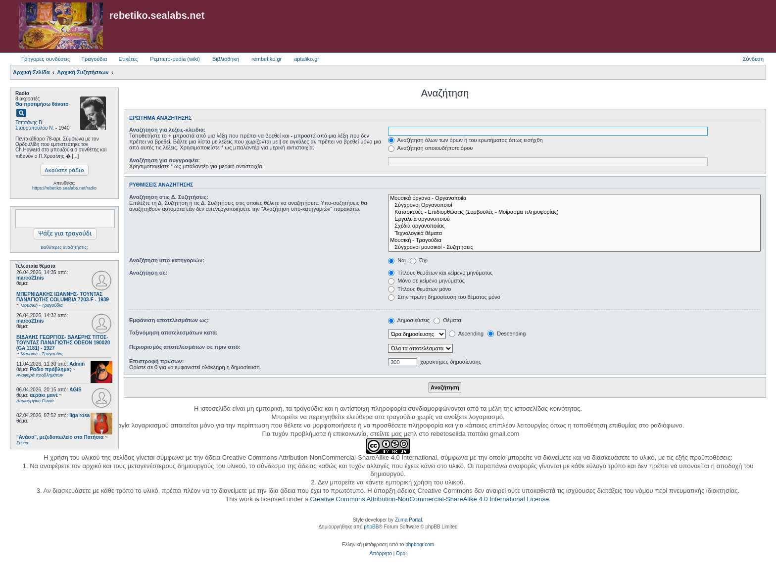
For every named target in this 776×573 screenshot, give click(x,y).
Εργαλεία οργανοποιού (574, 219)
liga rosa (79, 415)
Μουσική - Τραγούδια (574, 240)
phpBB (371, 526)
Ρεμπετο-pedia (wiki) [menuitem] (175, 59)
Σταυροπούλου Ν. (34, 128)
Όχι (419, 260)
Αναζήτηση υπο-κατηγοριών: (166, 260)
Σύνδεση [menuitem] (753, 59)
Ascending (466, 333)
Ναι (397, 260)
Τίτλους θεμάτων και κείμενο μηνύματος (440, 273)
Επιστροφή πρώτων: (156, 361)
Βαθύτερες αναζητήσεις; (64, 247)
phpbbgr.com (419, 544)
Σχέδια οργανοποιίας (574, 226)
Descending (506, 333)
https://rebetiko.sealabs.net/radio (64, 188)
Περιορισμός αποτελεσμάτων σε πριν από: (185, 347)
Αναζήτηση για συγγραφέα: (164, 160)
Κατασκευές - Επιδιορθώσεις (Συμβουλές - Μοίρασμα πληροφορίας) (574, 212)
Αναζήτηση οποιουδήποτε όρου (430, 148)
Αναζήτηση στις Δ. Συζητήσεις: (168, 197)
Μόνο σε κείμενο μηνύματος (426, 281)
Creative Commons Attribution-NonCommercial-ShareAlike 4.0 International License (429, 499)
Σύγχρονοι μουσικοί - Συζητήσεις (574, 247)
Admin (77, 364)
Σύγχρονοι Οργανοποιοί (574, 205)
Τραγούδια (94, 59)
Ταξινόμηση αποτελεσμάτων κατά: (173, 332)
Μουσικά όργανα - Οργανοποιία (574, 198)
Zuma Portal (408, 520)
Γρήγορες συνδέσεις (45, 59)
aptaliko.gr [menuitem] (306, 59)
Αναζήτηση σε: (148, 273)
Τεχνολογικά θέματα (574, 233)
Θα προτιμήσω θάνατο (41, 104)
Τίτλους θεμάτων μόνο (419, 289)
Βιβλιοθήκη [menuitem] (225, 59)
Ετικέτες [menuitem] (128, 59)
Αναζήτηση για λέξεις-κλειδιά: (167, 130)
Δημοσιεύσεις (409, 320)
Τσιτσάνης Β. (29, 122)
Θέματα (447, 320)
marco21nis (30, 278)
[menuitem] (381, 553)
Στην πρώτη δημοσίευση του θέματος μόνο (444, 297)
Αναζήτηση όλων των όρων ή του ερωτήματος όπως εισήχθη (465, 140)
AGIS (75, 389)
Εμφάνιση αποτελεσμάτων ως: (169, 320)
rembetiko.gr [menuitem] (266, 59)
